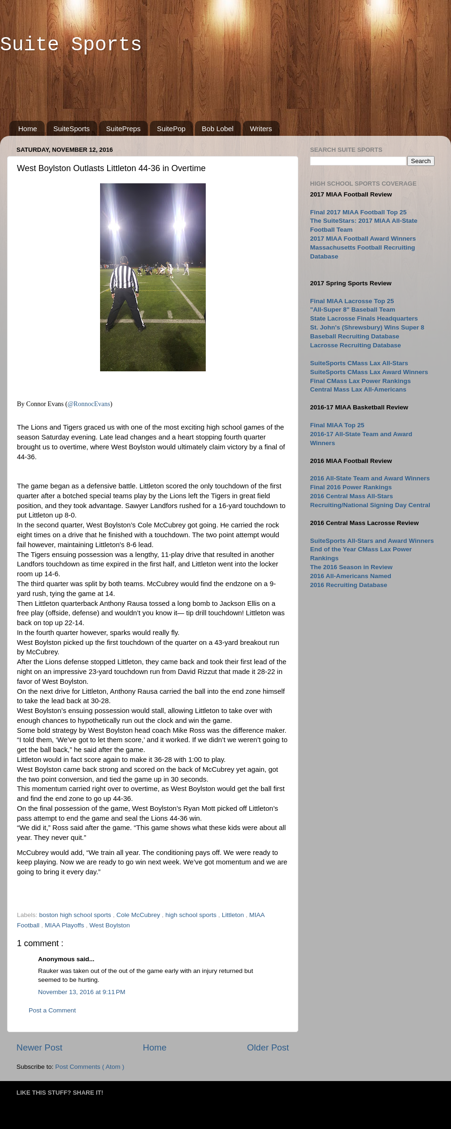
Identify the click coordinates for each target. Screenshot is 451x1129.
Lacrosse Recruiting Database (355, 345)
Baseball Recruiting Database (354, 336)
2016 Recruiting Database (348, 584)
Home (27, 129)
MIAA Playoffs (65, 925)
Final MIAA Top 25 (337, 425)
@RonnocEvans (89, 404)
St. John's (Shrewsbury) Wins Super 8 (367, 327)
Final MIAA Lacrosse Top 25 (352, 301)
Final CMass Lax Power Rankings (360, 380)
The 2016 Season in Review (351, 567)
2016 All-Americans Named (350, 576)
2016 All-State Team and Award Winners (370, 478)
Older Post (268, 1047)
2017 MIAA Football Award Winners (363, 238)
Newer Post (39, 1047)
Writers (261, 129)
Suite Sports (71, 45)
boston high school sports (76, 914)
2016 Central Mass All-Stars (351, 496)
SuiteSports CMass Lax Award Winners (369, 372)
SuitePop (171, 129)
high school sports (191, 914)
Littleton (234, 914)
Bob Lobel (218, 129)
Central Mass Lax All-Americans (358, 389)
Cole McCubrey (139, 914)
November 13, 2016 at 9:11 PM (81, 992)
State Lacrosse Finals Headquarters (364, 318)
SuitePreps (123, 129)
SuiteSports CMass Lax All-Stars (359, 363)
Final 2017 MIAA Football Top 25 (358, 212)
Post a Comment (52, 1010)
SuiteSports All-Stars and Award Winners (372, 540)
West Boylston (109, 925)
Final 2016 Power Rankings (351, 487)
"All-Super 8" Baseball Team (352, 309)
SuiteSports (72, 129)
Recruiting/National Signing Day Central (370, 505)
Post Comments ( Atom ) (89, 1066)
